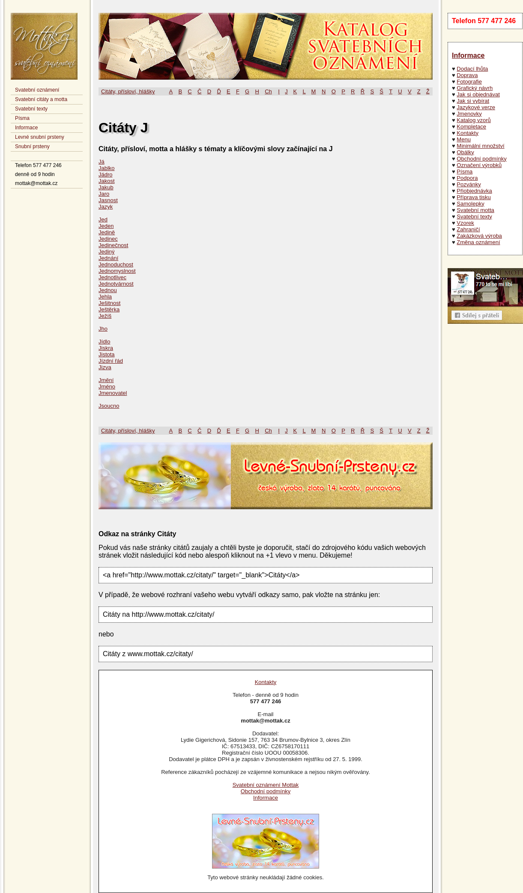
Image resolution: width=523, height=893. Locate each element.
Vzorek (465, 223)
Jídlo (104, 341)
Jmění (106, 380)
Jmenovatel (113, 393)
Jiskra (106, 348)
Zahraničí (468, 229)
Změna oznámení (478, 242)
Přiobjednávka (474, 191)
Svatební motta (475, 210)
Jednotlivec (112, 277)
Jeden (106, 226)
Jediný (107, 251)
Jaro (104, 194)
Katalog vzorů (474, 120)
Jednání (108, 258)
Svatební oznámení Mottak (266, 785)
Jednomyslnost (117, 271)
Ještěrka (109, 309)
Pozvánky (469, 184)
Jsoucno (109, 406)
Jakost (107, 181)
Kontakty (467, 133)
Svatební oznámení (37, 90)
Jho (103, 329)
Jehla (105, 296)
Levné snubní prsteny (39, 137)
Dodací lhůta (472, 69)
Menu (464, 139)
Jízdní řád (111, 361)
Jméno (107, 386)
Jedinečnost (113, 245)
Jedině (107, 232)
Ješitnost (109, 303)
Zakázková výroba (479, 236)
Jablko (107, 168)
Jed (103, 219)
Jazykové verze (476, 107)
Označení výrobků (479, 165)
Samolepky (470, 203)
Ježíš (105, 316)
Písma (22, 118)
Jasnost (108, 200)
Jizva (105, 367)
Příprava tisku (473, 197)
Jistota (107, 354)
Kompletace (471, 126)
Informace (26, 128)
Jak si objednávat (478, 94)
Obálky (465, 152)
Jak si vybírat (473, 101)
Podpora (467, 178)
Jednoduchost (116, 264)
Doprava (467, 75)
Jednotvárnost (116, 284)
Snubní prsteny (32, 146)
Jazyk (106, 206)
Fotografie (469, 81)
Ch (268, 91)
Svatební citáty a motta (41, 99)
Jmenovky (469, 114)
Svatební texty (31, 109)
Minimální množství (480, 146)
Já (102, 161)
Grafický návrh (475, 88)
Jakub (106, 187)
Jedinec (108, 239)
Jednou (108, 290)
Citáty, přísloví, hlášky (128, 91)
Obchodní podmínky (481, 158)
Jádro (106, 174)
